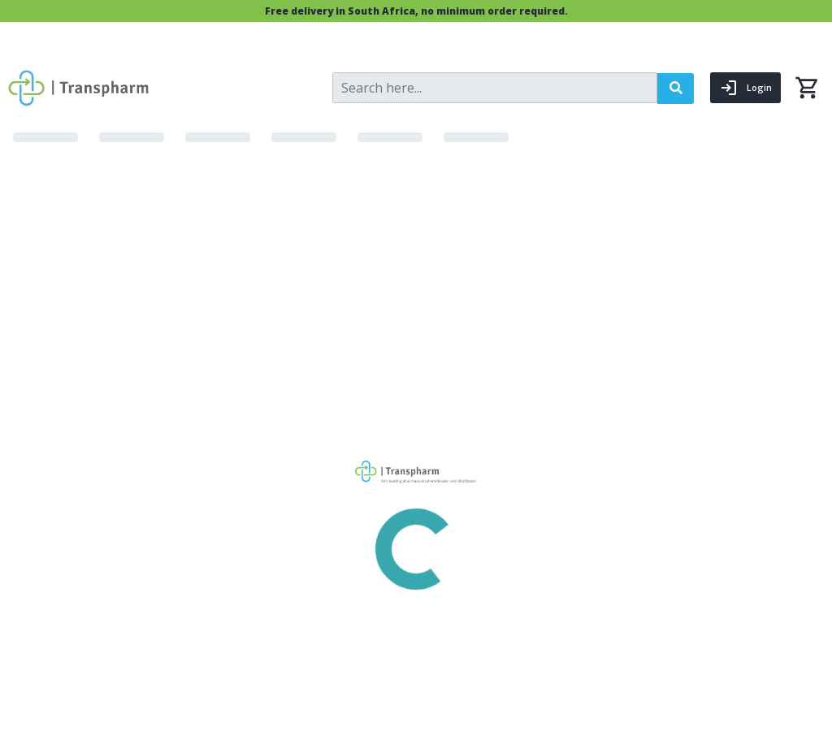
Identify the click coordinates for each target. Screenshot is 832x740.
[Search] (494, 87)
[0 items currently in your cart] (806, 87)
